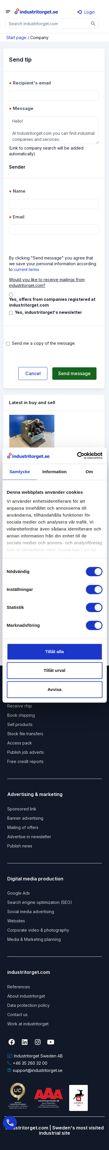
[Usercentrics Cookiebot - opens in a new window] (77, 455)
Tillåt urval (54, 670)
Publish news (19, 845)
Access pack (19, 742)
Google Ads (18, 893)
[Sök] (93, 24)
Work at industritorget (28, 1023)
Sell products (20, 724)
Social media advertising (30, 911)
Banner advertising (25, 818)
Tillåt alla (54, 651)
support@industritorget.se (34, 1070)
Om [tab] (89, 471)
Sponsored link (21, 808)
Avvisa (55, 689)
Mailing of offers (22, 827)
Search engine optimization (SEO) (39, 902)
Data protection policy (28, 1005)
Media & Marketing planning (34, 939)
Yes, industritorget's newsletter (48, 312)
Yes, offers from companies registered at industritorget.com (52, 302)
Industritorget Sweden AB (35, 1055)
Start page (16, 37)
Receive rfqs (19, 705)
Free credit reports (25, 761)
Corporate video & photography (38, 930)
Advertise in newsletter (29, 836)
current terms (26, 269)
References (18, 986)
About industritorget (26, 996)
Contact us (17, 1014)
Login (86, 12)
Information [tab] (54, 471)
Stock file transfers (25, 733)
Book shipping (21, 715)
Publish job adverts (25, 752)
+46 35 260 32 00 (27, 1063)
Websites (16, 920)
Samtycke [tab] (19, 471)
